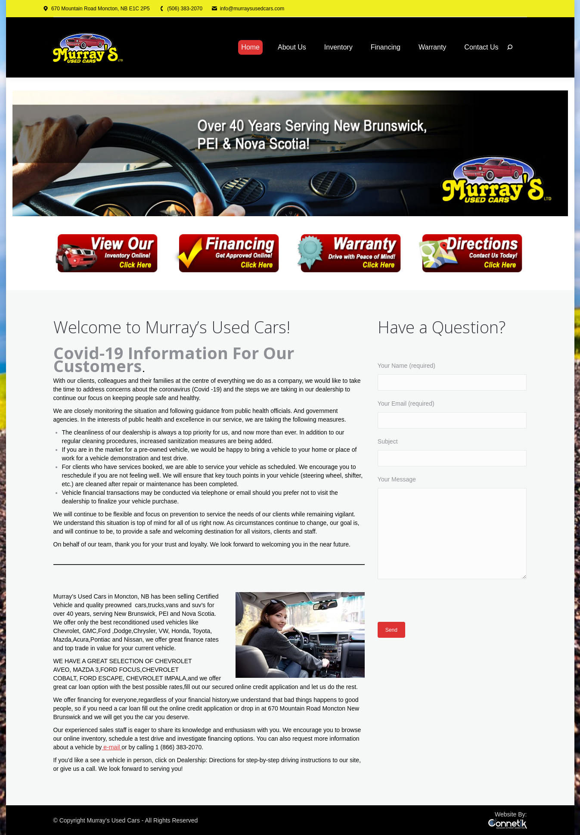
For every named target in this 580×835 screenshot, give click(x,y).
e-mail (111, 747)
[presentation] (443, 604)
